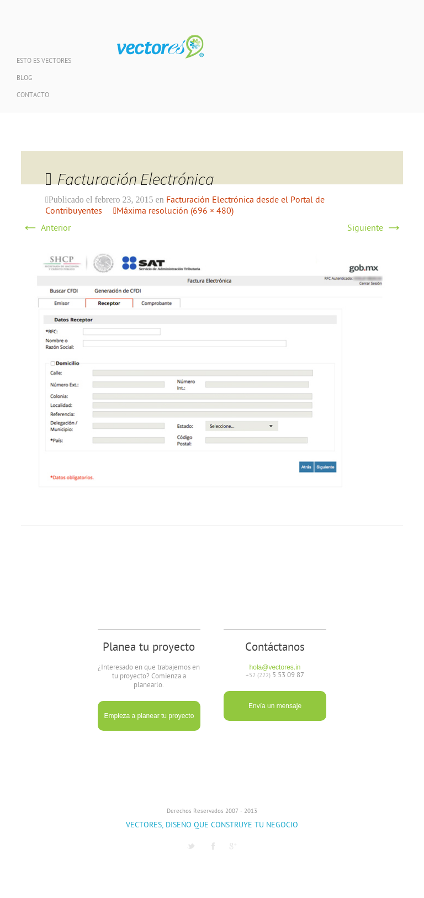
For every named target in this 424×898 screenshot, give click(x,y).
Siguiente (375, 228)
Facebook (213, 846)
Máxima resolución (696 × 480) (175, 211)
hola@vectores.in (275, 667)
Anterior (46, 228)
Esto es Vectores (44, 61)
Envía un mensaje (274, 706)
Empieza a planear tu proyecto (149, 716)
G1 (233, 846)
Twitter (191, 846)
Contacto (33, 96)
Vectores (160, 47)
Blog (24, 79)
